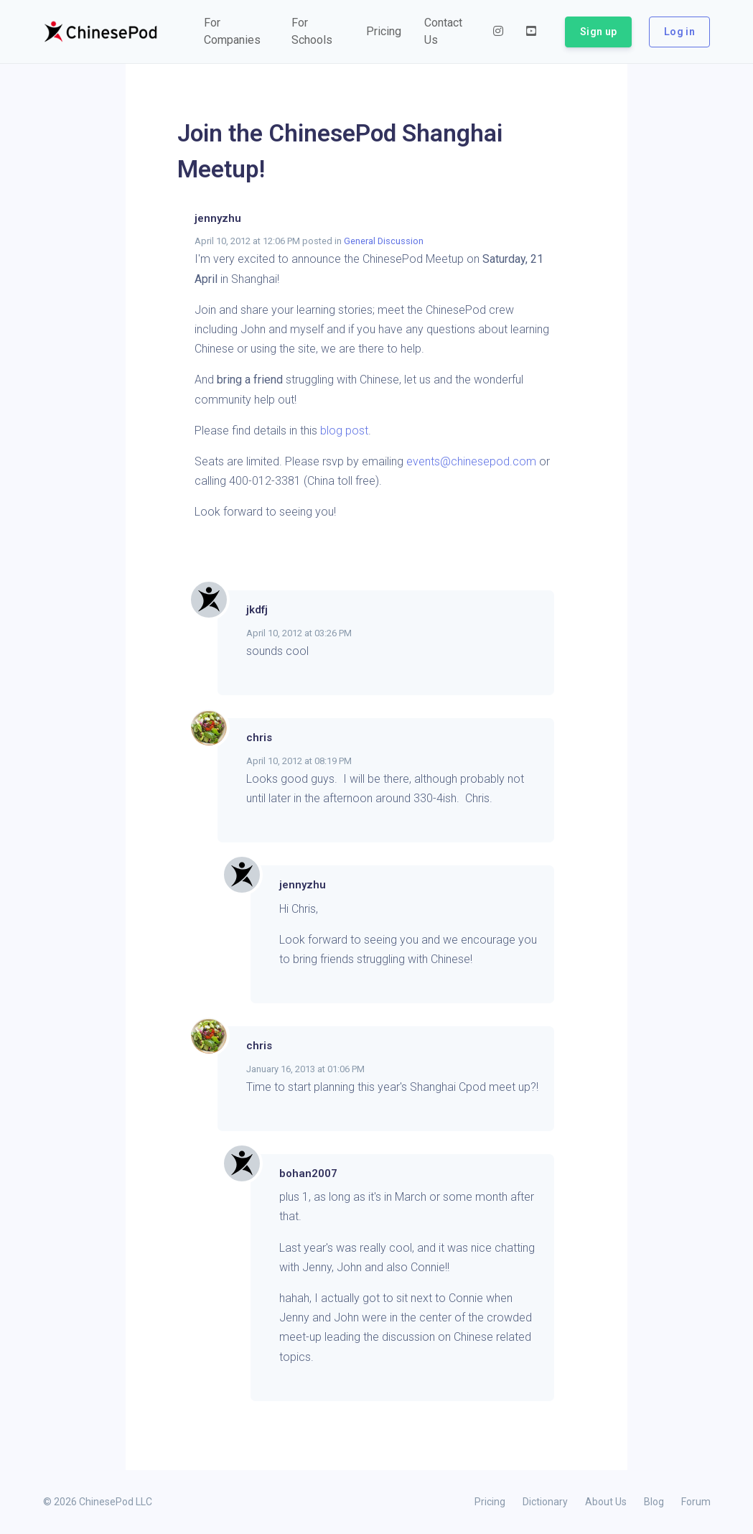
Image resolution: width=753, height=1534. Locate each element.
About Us (606, 1501)
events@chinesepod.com (471, 461)
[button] (236, 31)
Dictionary (545, 1501)
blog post (344, 430)
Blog (654, 1501)
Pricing (489, 1501)
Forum (696, 1501)
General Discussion (384, 241)
